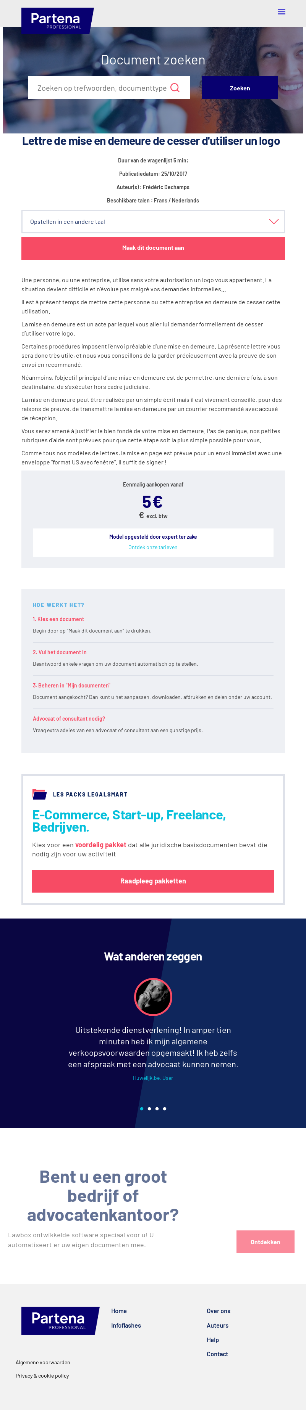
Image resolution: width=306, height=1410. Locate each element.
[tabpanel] (153, 1036)
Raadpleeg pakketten (153, 881)
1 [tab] (142, 1109)
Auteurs (217, 1325)
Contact (217, 1353)
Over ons (218, 1310)
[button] (153, 221)
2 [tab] (149, 1109)
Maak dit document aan (153, 247)
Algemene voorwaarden (43, 1362)
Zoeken (240, 88)
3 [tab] (157, 1109)
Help (213, 1339)
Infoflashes (126, 1325)
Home (119, 1310)
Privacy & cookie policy (42, 1375)
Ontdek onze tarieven (153, 547)
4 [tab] (164, 1109)
